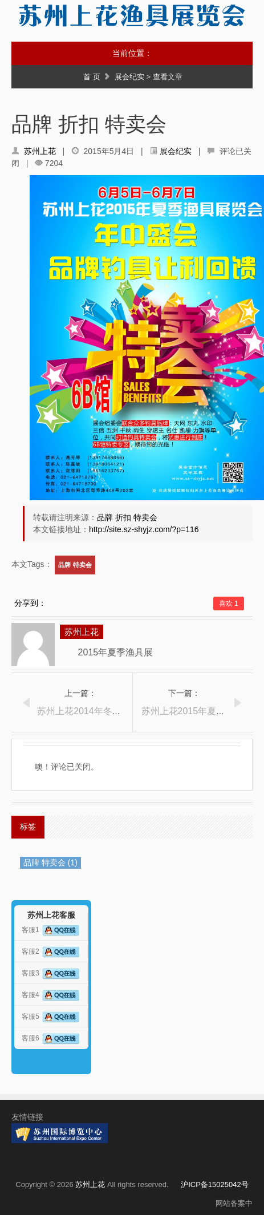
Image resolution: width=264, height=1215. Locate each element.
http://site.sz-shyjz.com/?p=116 (144, 529)
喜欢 (228, 604)
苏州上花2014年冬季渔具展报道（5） (113, 711)
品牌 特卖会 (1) (50, 862)
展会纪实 (129, 76)
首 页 (91, 76)
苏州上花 (40, 151)
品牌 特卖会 (74, 564)
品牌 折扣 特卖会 (127, 517)
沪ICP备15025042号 (215, 1184)
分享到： (30, 603)
